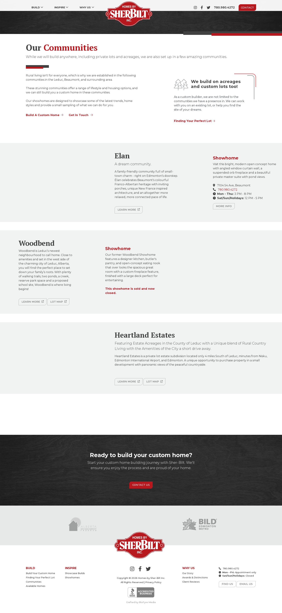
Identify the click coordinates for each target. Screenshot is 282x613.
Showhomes (72, 577)
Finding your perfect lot (40, 577)
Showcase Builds (75, 573)
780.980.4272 (224, 7)
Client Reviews (191, 581)
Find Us (227, 584)
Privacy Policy (153, 582)
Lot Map (56, 301)
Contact (247, 7)
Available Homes (35, 586)
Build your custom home (40, 573)
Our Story (187, 573)
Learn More (127, 209)
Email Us (246, 584)
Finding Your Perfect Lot (193, 121)
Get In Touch (78, 115)
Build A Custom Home (43, 115)
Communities (33, 581)
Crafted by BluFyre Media (141, 602)
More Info (224, 206)
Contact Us (141, 484)
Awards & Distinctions (195, 577)
